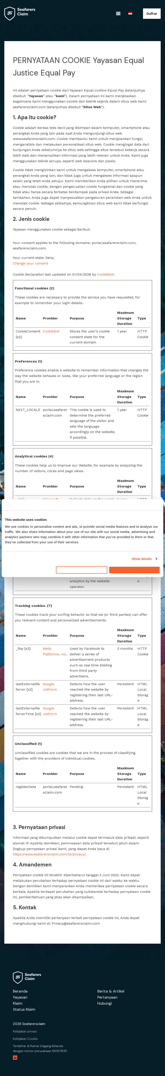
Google (48, 684)
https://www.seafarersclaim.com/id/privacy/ (49, 854)
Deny (82, 570)
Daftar (151, 13)
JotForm (50, 689)
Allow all (134, 570)
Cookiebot (105, 274)
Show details (142, 557)
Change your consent (30, 263)
